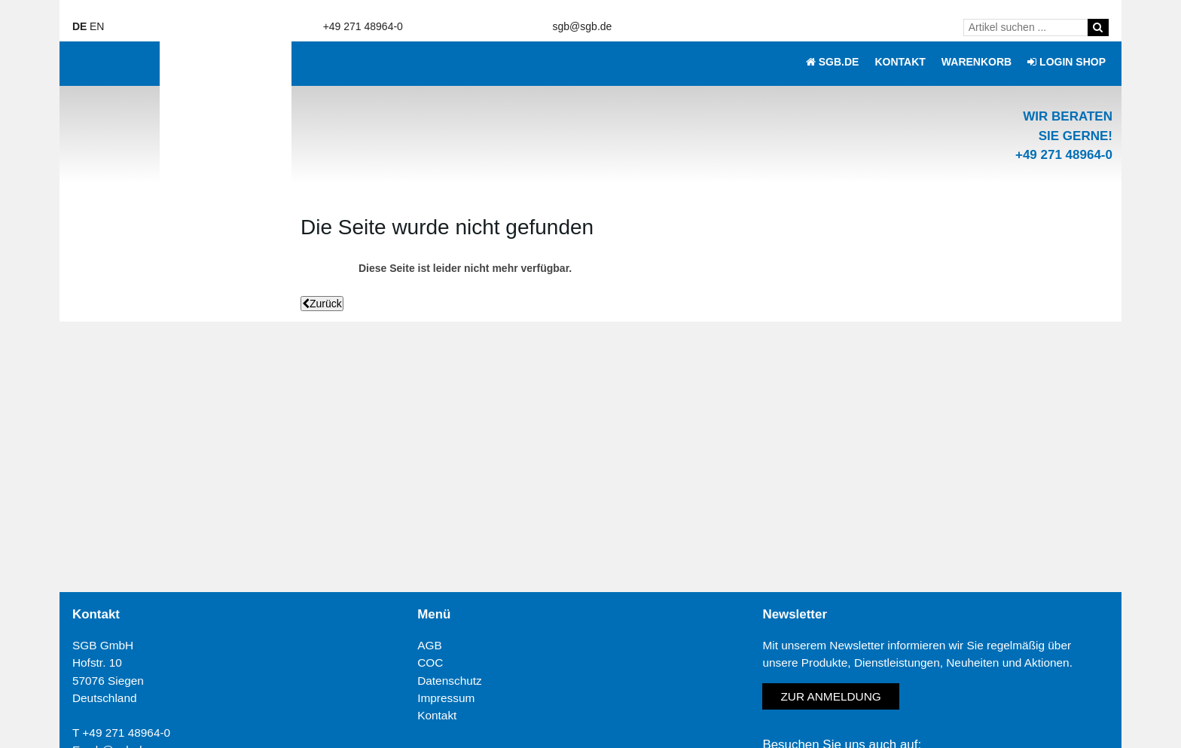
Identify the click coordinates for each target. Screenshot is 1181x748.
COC (430, 662)
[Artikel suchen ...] (1028, 27)
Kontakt (436, 715)
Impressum (446, 698)
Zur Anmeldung (830, 696)
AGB (429, 645)
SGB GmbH (102, 645)
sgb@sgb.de (582, 26)
